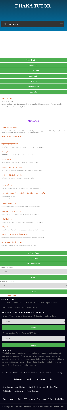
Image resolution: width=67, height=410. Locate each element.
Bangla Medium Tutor (11, 333)
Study (39, 399)
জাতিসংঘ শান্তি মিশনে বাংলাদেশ (12, 175)
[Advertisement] (33, 44)
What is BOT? (6, 99)
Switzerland (18, 379)
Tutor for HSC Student (30, 333)
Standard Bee (59, 399)
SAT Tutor (6, 303)
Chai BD (32, 387)
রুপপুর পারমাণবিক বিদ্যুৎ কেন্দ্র (12, 242)
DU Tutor (33, 81)
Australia (16, 373)
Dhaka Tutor (33, 6)
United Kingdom (45, 373)
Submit (19, 399)
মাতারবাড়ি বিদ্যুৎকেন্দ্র (9, 203)
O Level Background (24, 316)
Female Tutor (33, 65)
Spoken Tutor (51, 303)
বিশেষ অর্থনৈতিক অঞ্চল (10, 144)
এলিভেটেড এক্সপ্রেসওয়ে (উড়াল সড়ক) (15, 235)
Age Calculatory (20, 387)
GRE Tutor (28, 303)
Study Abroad (33, 86)
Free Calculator (19, 391)
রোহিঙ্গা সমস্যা (6, 159)
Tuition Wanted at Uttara (10, 127)
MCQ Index (7, 391)
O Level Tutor (33, 71)
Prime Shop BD (42, 387)
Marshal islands (29, 373)
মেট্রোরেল (5, 227)
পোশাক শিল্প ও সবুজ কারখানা (12, 167)
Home (5, 399)
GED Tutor (17, 303)
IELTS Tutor (7, 307)
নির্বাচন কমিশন (7, 185)
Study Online (48, 399)
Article (12, 399)
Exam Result (33, 258)
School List (38, 316)
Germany (59, 373)
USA (6, 373)
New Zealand (40, 379)
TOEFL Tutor (19, 307)
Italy (51, 379)
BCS (25, 399)
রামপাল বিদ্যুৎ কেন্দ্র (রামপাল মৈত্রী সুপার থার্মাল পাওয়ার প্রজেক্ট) (23, 193)
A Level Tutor (33, 253)
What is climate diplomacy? (11, 137)
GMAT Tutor (39, 303)
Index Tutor (54, 387)
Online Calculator (32, 391)
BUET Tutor (33, 76)
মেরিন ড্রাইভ (6, 152)
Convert (32, 399)
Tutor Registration (33, 60)
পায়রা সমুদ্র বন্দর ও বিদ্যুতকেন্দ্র (12, 211)
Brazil (29, 379)
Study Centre (32, 307)
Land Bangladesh (9, 296)
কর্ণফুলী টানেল (7, 219)
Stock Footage (8, 387)
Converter (33, 92)
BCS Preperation (33, 264)
